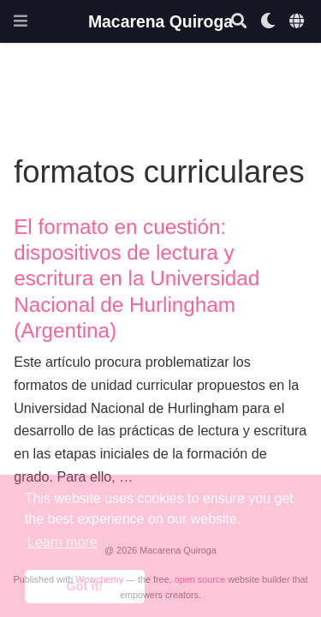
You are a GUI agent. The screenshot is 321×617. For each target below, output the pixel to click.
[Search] (239, 22)
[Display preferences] (268, 22)
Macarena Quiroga (160, 21)
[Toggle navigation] (20, 21)
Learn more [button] (62, 542)
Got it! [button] (85, 586)
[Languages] (298, 22)
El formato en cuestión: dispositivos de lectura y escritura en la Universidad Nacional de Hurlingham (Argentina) (136, 278)
